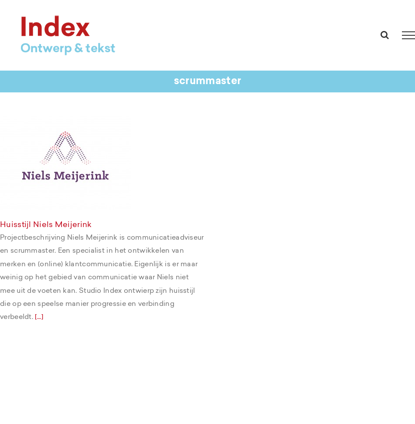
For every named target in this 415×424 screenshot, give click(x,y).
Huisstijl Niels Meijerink (46, 224)
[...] (39, 316)
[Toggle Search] (385, 35)
